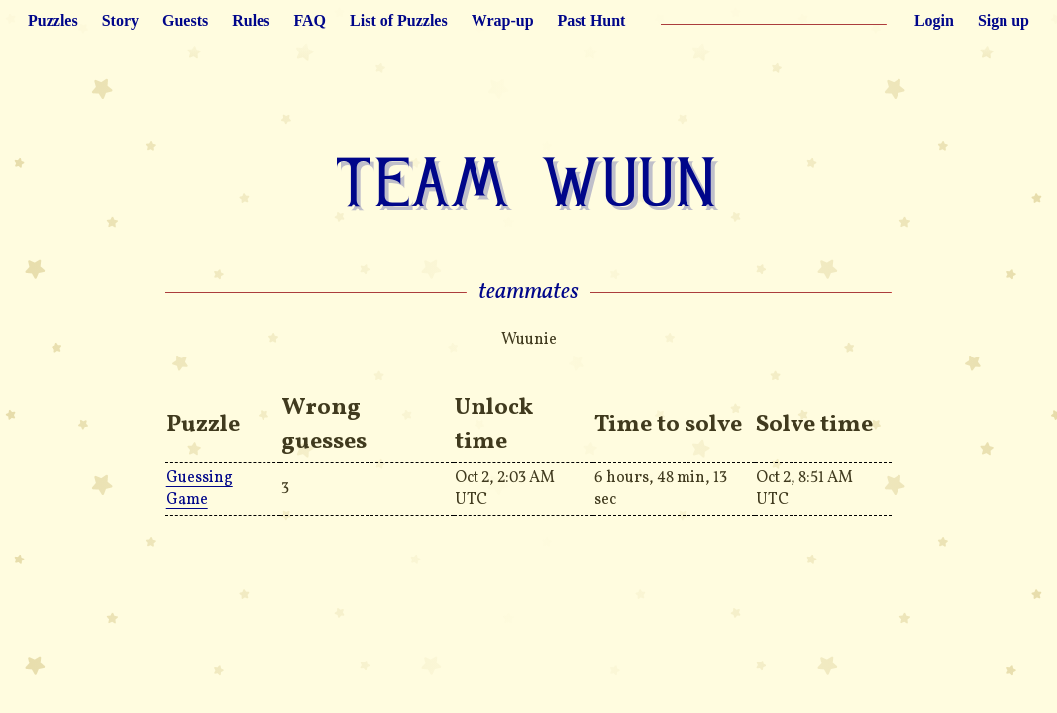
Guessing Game (199, 489)
